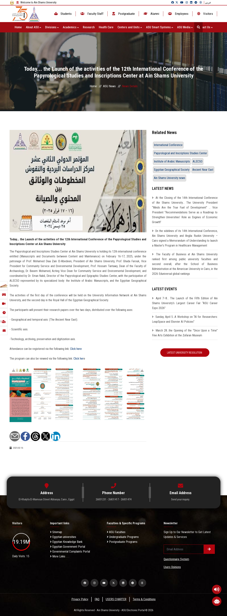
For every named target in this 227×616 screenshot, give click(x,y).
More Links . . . (59, 556)
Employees (177, 14)
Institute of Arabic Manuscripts (172, 161)
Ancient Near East (202, 169)
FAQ (97, 599)
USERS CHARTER (116, 599)
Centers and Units (130, 27)
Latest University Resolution (185, 352)
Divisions (52, 27)
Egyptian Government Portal (67, 546)
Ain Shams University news (169, 178)
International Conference (168, 145)
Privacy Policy (79, 599)
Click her (78, 358)
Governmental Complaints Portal (70, 551)
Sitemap (56, 532)
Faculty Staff (91, 14)
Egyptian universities (63, 537)
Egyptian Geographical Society (172, 169)
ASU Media (185, 27)
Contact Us (205, 27)
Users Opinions (172, 567)
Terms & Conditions (144, 599)
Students (63, 14)
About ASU (33, 27)
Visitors (204, 14)
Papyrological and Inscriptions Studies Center (180, 153)
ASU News (109, 86)
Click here (76, 349)
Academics (71, 27)
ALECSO (197, 161)
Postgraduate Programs (122, 542)
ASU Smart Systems (159, 27)
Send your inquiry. (180, 499)
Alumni (151, 14)
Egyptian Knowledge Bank (66, 542)
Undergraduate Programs (123, 537)
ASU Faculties (116, 532)
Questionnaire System (176, 559)
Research (89, 27)
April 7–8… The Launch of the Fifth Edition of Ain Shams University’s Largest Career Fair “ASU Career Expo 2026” (185, 303)
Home (18, 27)
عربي (208, 2)
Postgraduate (123, 14)
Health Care (106, 27)
